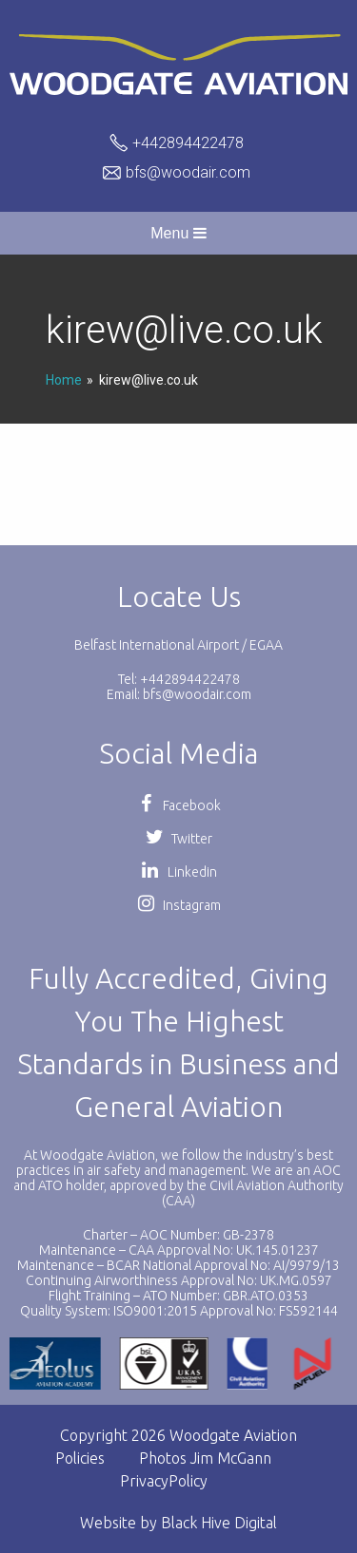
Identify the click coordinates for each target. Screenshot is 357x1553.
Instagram (178, 905)
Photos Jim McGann (205, 1458)
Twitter (178, 838)
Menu (178, 233)
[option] (165, 1363)
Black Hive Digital (219, 1522)
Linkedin (179, 872)
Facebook (178, 805)
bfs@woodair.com (188, 172)
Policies (80, 1458)
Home (64, 380)
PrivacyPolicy (164, 1480)
